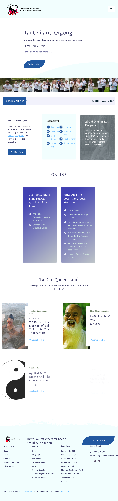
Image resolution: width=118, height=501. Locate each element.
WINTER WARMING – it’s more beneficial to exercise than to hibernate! (40, 327)
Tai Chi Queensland (25, 491)
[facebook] (91, 461)
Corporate (19, 137)
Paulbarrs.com (64, 491)
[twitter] (95, 461)
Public (11, 137)
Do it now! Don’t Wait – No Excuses (100, 322)
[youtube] (99, 461)
